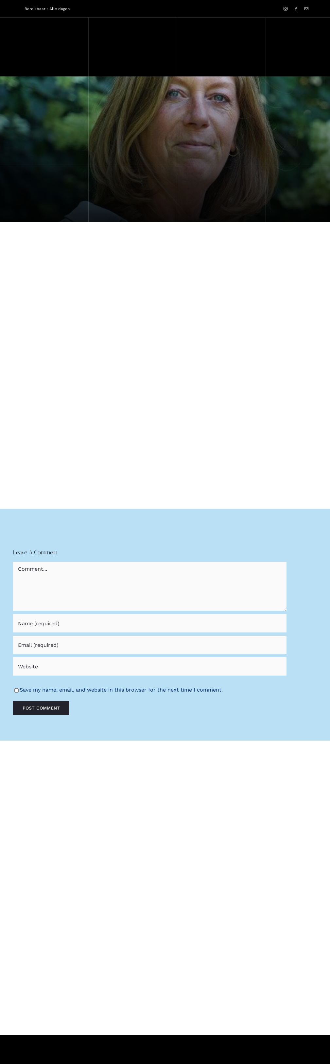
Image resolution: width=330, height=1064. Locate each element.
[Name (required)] (150, 623)
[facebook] (296, 9)
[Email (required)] (150, 645)
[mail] (306, 9)
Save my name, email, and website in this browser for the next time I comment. (121, 690)
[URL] (150, 666)
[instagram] (285, 9)
